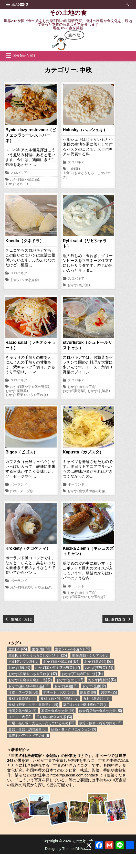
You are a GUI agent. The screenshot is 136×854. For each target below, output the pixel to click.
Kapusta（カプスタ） (83, 452)
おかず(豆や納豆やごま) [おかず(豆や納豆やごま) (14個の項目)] (82, 673)
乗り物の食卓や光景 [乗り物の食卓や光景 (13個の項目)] (54, 716)
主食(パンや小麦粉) (24, 280)
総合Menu (20, 4)
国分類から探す (24, 55)
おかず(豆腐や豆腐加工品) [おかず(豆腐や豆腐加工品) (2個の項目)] (30, 679)
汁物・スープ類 (21, 491)
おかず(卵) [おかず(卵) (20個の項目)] (19, 667)
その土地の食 (68, 12)
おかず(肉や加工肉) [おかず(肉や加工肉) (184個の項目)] (61, 661)
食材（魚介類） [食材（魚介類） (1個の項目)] (96, 698)
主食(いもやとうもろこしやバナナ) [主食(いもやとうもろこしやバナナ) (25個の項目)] (37, 655)
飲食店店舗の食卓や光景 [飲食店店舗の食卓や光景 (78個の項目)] (100, 710)
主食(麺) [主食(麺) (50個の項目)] (41, 649)
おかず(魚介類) (78, 285)
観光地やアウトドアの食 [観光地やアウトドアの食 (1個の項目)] (28, 735)
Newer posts (21, 619)
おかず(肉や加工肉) (24, 180)
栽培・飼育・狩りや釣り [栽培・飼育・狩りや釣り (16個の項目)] (100, 722)
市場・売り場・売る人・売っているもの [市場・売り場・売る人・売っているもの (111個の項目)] (41, 722)
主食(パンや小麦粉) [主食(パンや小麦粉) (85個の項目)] (72, 649)
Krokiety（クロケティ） (27, 548)
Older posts (115, 619)
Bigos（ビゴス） (21, 452)
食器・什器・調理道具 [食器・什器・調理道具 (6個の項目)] (27, 729)
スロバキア (19, 173)
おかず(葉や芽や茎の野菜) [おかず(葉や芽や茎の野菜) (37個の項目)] (57, 667)
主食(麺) (73, 169)
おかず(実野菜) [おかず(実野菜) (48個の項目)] (99, 667)
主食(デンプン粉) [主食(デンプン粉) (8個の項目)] (23, 661)
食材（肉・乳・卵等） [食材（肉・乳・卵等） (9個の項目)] (59, 698)
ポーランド (19, 485)
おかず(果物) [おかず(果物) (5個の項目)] (66, 686)
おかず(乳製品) (98, 391)
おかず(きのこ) (16, 184)
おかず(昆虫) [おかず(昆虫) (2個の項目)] (94, 686)
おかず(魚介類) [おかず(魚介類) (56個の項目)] (98, 661)
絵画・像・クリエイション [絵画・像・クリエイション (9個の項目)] (73, 729)
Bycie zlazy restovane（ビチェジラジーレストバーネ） (30, 135)
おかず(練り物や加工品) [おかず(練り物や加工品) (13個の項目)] (28, 686)
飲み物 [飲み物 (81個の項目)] (88, 692)
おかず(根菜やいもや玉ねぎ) (26, 395)
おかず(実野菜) (16, 391)
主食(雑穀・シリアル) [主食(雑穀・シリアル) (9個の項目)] (90, 655)
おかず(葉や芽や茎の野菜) (29, 387)
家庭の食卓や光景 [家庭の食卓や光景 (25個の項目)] (57, 710)
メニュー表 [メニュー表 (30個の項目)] (20, 716)
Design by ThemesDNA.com (68, 849)
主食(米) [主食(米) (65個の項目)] (17, 649)
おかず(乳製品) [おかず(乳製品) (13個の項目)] (102, 679)
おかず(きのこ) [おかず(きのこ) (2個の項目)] (70, 679)
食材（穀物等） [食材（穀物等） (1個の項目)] (22, 698)
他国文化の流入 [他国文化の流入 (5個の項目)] (22, 710)
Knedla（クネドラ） (24, 241)
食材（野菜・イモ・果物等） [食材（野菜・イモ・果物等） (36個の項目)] (33, 704)
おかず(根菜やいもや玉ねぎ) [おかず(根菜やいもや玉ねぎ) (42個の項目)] (32, 673)
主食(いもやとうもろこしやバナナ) (87, 175)
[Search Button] (127, 4)
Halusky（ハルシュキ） (85, 130)
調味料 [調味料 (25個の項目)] (109, 692)
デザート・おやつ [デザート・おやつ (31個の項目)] (59, 692)
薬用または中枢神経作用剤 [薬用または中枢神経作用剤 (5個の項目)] (85, 704)
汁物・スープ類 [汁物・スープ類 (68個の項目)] (23, 692)
